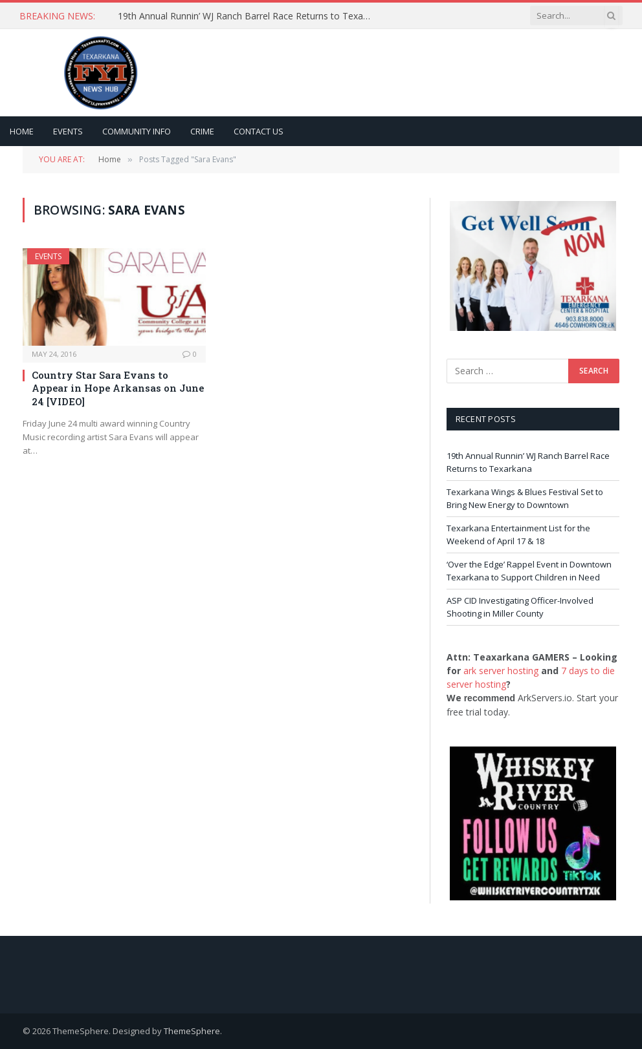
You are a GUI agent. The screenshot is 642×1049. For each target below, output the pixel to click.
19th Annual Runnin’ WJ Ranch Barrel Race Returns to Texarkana (247, 16)
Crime (202, 131)
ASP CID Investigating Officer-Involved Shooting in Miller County (520, 607)
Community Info (136, 131)
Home (22, 131)
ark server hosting (500, 670)
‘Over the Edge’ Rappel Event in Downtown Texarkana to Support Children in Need (529, 570)
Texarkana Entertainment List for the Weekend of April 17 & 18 (518, 534)
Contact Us (258, 131)
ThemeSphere (192, 1031)
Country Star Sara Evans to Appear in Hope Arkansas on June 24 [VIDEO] (118, 388)
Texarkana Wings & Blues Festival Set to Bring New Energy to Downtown (525, 498)
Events (68, 131)
